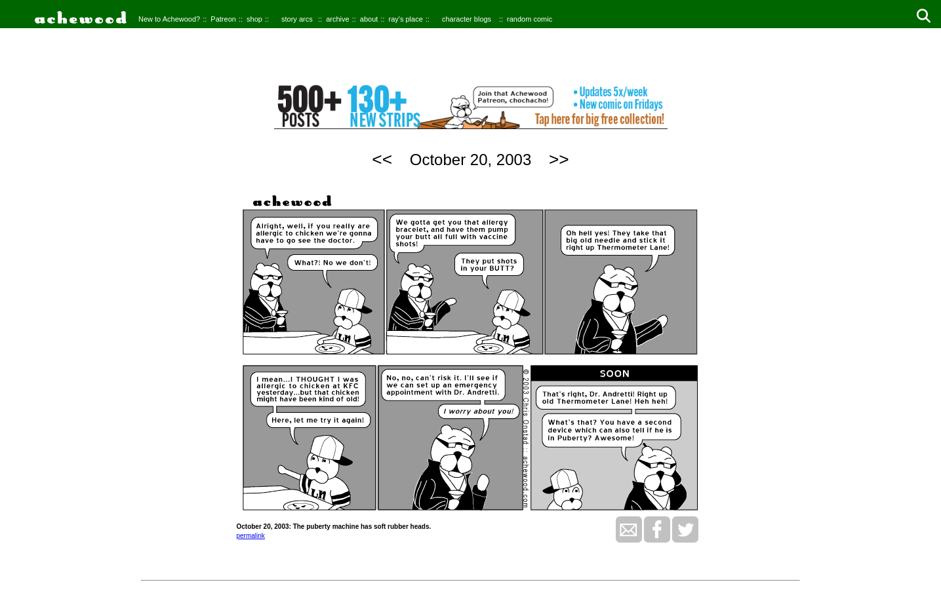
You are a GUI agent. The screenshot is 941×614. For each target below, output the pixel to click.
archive (337, 19)
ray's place (406, 19)
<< (382, 159)
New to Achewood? (169, 19)
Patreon (223, 19)
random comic (529, 19)
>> (559, 159)
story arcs (297, 19)
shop (254, 19)
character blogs (466, 19)
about (369, 19)
